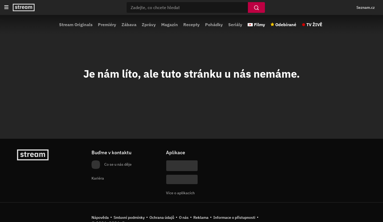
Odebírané (285, 24)
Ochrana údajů (161, 217)
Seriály (235, 24)
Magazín (169, 24)
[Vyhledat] (256, 7)
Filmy (259, 24)
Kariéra (97, 178)
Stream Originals (76, 24)
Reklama (201, 217)
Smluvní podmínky (129, 217)
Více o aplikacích (180, 193)
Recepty (191, 24)
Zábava (129, 24)
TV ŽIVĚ (314, 24)
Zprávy (149, 24)
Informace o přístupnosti (234, 217)
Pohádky (214, 24)
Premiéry (107, 24)
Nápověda (100, 217)
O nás (184, 217)
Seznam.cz (365, 7)
